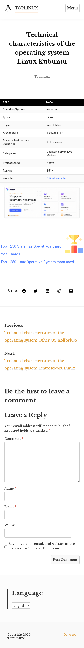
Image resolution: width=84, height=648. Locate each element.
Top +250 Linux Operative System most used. (38, 262)
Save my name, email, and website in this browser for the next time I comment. (42, 546)
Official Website (56, 178)
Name (10, 488)
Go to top (70, 634)
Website (10, 525)
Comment (13, 439)
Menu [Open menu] (72, 8)
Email (10, 507)
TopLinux (42, 76)
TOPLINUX (26, 8)
